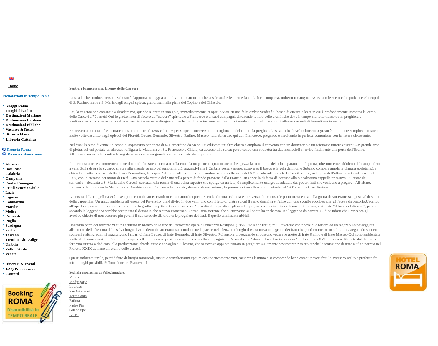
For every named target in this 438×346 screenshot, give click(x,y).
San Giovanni (79, 291)
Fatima (74, 300)
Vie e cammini (80, 277)
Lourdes (75, 286)
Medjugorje (78, 281)
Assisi (74, 314)
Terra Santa (78, 296)
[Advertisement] (219, 39)
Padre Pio (76, 305)
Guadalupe (77, 310)
